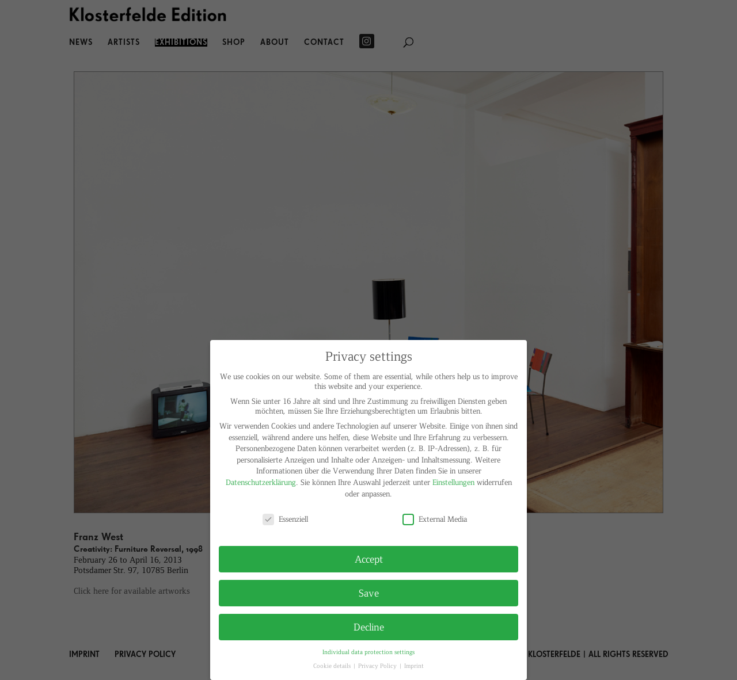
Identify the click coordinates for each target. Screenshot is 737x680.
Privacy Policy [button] (378, 665)
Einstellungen (453, 482)
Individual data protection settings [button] (368, 651)
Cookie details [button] (332, 665)
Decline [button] (369, 626)
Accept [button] (369, 558)
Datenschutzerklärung (261, 482)
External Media (434, 519)
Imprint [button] (414, 665)
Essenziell (285, 519)
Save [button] (369, 592)
